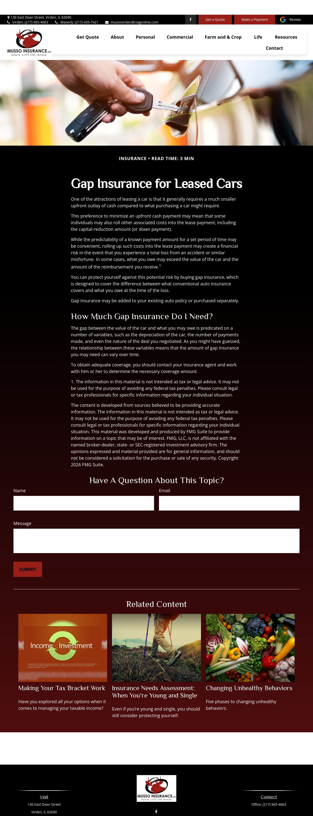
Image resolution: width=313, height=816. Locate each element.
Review (295, 5)
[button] (87, 22)
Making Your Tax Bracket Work (61, 673)
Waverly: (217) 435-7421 (76, 7)
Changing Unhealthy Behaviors (249, 673)
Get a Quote (215, 5)
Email (164, 476)
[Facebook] (190, 5)
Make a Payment (254, 5)
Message (22, 509)
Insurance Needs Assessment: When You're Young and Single (154, 677)
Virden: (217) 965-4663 (27, 7)
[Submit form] (27, 554)
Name (19, 476)
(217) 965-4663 (274, 789)
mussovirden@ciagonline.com (131, 7)
